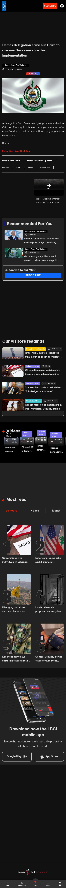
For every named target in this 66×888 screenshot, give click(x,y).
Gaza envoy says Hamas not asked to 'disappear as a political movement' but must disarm (42, 258)
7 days (34, 510)
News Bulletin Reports (35, 349)
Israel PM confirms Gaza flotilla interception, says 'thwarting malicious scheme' (41, 241)
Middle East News (33, 401)
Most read (16, 499)
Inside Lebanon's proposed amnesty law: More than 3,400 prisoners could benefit (48, 609)
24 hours (11, 510)
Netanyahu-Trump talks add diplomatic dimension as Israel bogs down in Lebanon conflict (49, 560)
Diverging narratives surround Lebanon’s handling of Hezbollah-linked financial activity (15, 609)
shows (48, 884)
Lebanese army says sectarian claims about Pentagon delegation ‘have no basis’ (15, 659)
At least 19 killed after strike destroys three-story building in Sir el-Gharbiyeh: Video (28, 449)
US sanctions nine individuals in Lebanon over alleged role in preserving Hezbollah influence (42, 372)
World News (8, 434)
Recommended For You (29, 224)
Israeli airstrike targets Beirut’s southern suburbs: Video (42, 448)
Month (56, 510)
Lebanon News (32, 366)
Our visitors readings (23, 341)
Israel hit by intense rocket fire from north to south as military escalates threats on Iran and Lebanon (42, 355)
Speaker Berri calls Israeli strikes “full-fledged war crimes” (43, 389)
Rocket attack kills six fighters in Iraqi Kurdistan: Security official (43, 407)
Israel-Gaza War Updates (35, 231)
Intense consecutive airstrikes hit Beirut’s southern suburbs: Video (57, 450)
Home (7, 884)
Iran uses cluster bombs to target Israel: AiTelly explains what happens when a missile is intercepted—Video (12, 450)
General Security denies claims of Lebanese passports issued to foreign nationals (48, 659)
